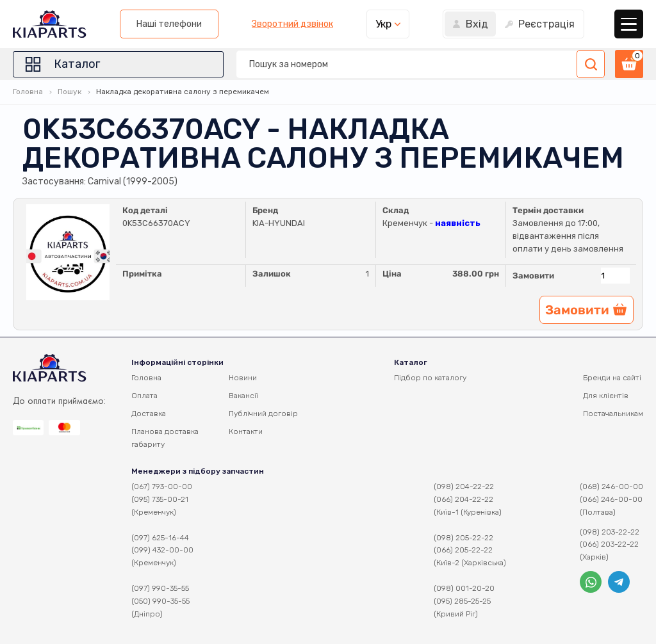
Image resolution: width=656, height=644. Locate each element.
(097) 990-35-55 (160, 588)
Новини (243, 377)
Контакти (246, 431)
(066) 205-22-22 (463, 549)
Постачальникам (613, 413)
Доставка (148, 413)
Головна (28, 91)
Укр (383, 24)
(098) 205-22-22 (463, 537)
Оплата (144, 395)
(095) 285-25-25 (462, 601)
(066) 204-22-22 (463, 499)
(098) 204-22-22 (464, 486)
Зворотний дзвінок (292, 24)
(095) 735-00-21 (159, 499)
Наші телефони (169, 24)
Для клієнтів (605, 395)
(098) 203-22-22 (609, 531)
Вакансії (243, 395)
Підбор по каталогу (430, 377)
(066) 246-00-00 (611, 499)
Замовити (533, 275)
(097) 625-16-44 (160, 537)
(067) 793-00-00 (161, 486)
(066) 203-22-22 (609, 544)
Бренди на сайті (612, 377)
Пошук (69, 91)
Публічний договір (263, 413)
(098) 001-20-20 (464, 588)
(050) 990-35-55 (160, 601)
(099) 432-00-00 (162, 549)
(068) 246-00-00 (611, 486)
